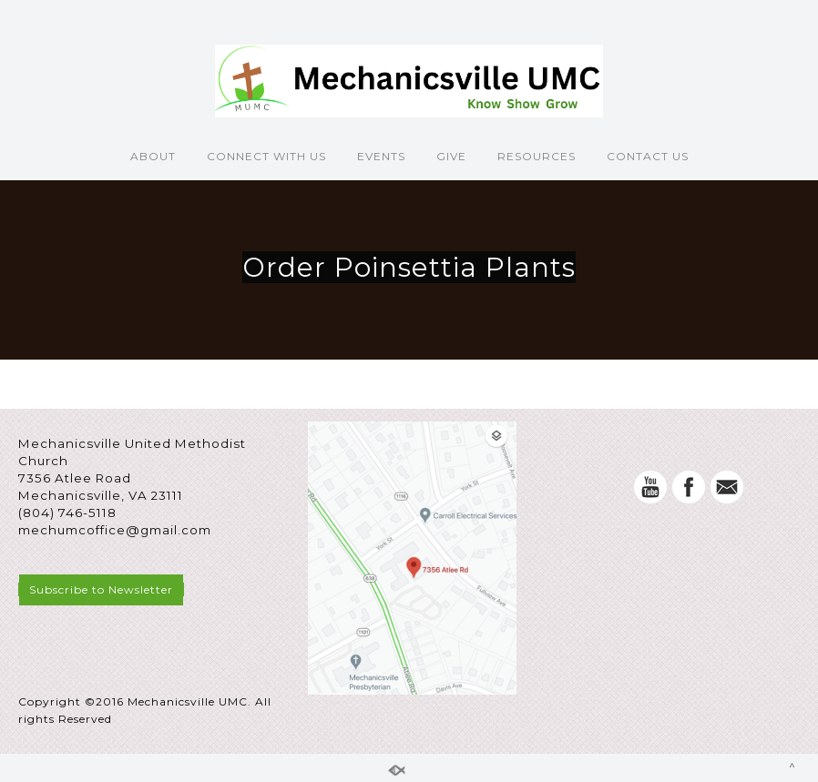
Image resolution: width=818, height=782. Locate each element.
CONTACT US (648, 156)
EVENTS (381, 156)
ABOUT (153, 156)
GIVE (451, 156)
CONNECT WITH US (266, 156)
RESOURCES (536, 156)
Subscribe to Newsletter (101, 589)
